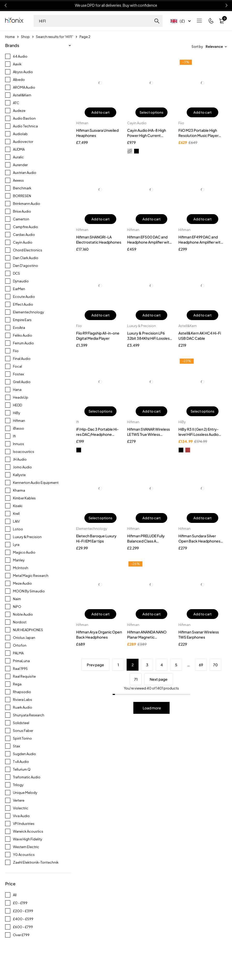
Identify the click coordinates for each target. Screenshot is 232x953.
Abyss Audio (23, 72)
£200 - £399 (23, 911)
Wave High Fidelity (27, 839)
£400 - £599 (23, 919)
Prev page (95, 664)
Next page (159, 679)
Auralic (18, 157)
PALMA (18, 653)
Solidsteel (21, 723)
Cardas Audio (24, 235)
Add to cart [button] (100, 112)
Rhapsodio (22, 692)
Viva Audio (21, 816)
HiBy (16, 413)
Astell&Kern (22, 95)
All (15, 895)
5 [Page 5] (176, 664)
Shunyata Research (28, 715)
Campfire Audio (25, 227)
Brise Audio (22, 211)
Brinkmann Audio (26, 204)
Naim (17, 599)
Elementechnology (28, 312)
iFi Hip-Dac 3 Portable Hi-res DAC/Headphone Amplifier (97, 434)
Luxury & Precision (27, 537)
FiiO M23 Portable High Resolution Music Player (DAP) (198, 135)
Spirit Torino (22, 738)
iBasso (18, 428)
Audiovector (23, 142)
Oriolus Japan (24, 638)
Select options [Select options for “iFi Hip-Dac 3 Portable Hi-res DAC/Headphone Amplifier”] (100, 411)
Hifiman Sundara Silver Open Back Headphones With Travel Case (199, 540)
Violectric (20, 808)
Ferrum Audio (23, 343)
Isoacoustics (23, 452)
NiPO (17, 607)
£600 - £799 (23, 927)
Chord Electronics (27, 250)
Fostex (18, 374)
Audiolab (20, 134)
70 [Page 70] (215, 664)
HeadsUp (20, 397)
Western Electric (26, 847)
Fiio (16, 351)
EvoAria (19, 328)
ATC (16, 103)
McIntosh (20, 568)
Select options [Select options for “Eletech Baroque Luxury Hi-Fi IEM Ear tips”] (100, 518)
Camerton (21, 219)
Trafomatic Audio (26, 777)
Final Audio (22, 359)
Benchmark (22, 188)
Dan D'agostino (25, 266)
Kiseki (17, 506)
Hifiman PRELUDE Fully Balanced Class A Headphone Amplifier (146, 540)
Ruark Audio (22, 707)
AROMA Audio (24, 87)
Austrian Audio (24, 173)
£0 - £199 (20, 903)
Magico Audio (24, 552)
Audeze (19, 111)
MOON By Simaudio (29, 591)
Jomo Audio (22, 467)
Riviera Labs (22, 700)
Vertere (18, 800)
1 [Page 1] (118, 664)
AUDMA (19, 149)
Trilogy (18, 785)
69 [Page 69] (201, 664)
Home (10, 37)
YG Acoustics (24, 855)
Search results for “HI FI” (54, 37)
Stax (16, 746)
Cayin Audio (22, 242)
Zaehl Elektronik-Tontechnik (36, 862)
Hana (17, 390)
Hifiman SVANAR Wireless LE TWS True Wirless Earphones (148, 434)
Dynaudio (21, 281)
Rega (17, 684)
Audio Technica (25, 126)
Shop (25, 37)
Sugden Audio (24, 754)
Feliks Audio (22, 335)
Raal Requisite (24, 676)
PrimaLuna (21, 661)
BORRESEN (22, 196)
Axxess (18, 180)
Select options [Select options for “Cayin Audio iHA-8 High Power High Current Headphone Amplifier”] (151, 112)
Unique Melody (25, 793)
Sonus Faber (23, 731)
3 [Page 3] (147, 664)
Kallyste (19, 475)
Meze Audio (22, 583)
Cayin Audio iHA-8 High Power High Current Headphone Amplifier (146, 135)
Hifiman (19, 421)
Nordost (19, 622)
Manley (19, 560)
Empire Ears (22, 320)
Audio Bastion (24, 118)
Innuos (18, 444)
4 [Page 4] (162, 664)
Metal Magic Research (30, 576)
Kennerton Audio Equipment (36, 483)
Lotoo (18, 529)
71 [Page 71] (135, 679)
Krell (16, 514)
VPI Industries (23, 824)
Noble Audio (23, 614)
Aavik (17, 64)
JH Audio (20, 459)
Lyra (16, 545)
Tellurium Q (22, 769)
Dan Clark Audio (25, 258)
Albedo (19, 80)
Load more (152, 708)
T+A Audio (21, 762)
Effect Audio (23, 304)
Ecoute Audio (24, 297)
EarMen (19, 289)
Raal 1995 (20, 669)
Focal (17, 366)
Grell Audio (22, 382)
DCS (16, 273)
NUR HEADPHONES (28, 630)
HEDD (17, 405)
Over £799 (21, 935)
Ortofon (19, 645)
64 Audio (20, 56)
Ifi (14, 436)
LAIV (16, 521)
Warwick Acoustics (28, 831)
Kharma (19, 490)
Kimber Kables (24, 498)
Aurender (20, 165)
